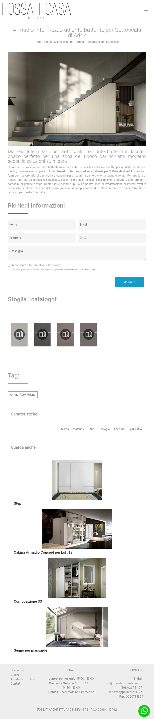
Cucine (15, 675)
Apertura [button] (119, 429)
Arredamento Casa (23, 679)
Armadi (79, 41)
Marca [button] (65, 429)
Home (38, 41)
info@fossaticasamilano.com (124, 683)
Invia (129, 282)
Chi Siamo (17, 670)
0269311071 (135, 687)
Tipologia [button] (104, 429)
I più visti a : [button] (136, 429)
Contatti (16, 683)
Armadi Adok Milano (22, 394)
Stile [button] (91, 429)
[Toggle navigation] (146, 10)
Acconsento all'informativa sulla (36, 265)
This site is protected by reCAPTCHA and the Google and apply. (53, 270)
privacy (56, 265)
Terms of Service (82, 270)
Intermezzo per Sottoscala (103, 41)
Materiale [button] (79, 429)
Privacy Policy (64, 270)
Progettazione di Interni (58, 41)
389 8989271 (134, 692)
